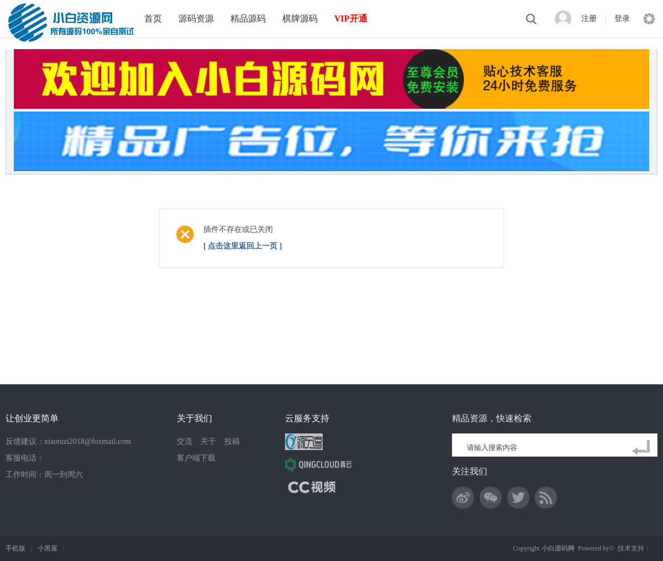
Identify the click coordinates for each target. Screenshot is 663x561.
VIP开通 (350, 18)
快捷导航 (649, 19)
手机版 (15, 548)
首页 (153, 18)
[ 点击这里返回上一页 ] (242, 246)
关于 (208, 441)
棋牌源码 (300, 18)
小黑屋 (47, 548)
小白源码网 (558, 548)
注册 (589, 18)
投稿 (232, 441)
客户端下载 (196, 458)
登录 (622, 18)
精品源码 (248, 18)
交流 (184, 441)
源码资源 (196, 18)
